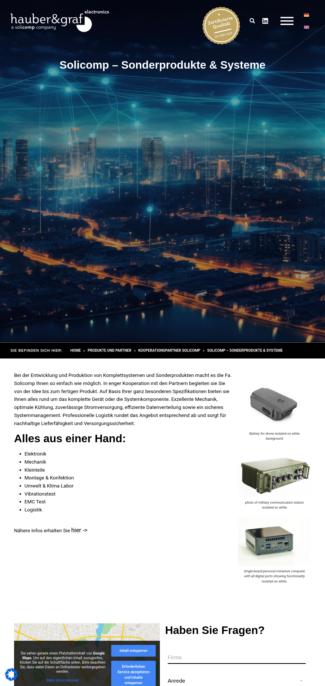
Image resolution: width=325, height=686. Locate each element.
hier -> (79, 530)
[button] (252, 22)
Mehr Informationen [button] (63, 680)
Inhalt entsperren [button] (133, 651)
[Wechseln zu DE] (306, 16)
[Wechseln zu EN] (306, 28)
